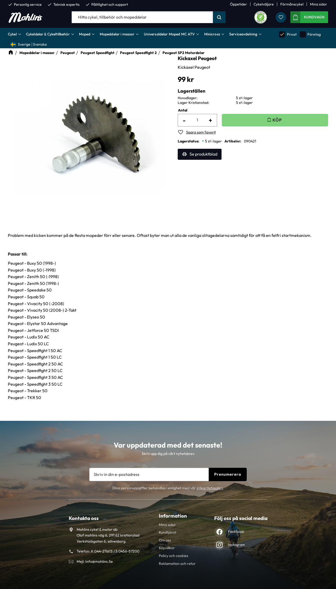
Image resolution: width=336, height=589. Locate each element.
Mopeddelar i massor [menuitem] (117, 34)
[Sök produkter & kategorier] (142, 17)
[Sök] (219, 17)
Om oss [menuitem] (165, 540)
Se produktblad (203, 154)
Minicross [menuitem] (212, 34)
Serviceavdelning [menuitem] (243, 34)
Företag (310, 34)
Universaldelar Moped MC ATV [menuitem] (169, 34)
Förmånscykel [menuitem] (291, 4)
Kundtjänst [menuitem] (167, 532)
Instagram (236, 544)
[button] (281, 17)
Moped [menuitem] (85, 34)
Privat (287, 34)
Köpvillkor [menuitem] (167, 547)
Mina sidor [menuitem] (318, 4)
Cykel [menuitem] (12, 34)
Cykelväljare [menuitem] (264, 4)
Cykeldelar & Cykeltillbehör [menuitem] (48, 34)
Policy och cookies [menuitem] (173, 555)
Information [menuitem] (173, 516)
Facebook (236, 531)
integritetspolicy (210, 488)
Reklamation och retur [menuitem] (177, 563)
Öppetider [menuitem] (238, 4)
